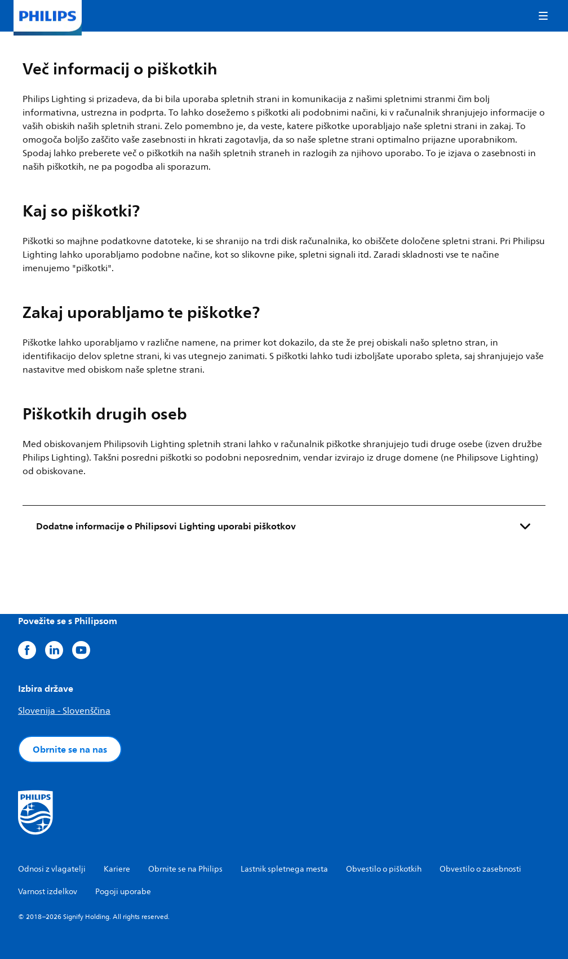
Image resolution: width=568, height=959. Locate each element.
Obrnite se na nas (70, 749)
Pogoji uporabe (123, 891)
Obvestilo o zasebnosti (480, 869)
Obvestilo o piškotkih (383, 869)
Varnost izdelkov (47, 891)
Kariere (117, 869)
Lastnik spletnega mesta (284, 869)
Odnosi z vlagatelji (52, 869)
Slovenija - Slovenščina (64, 711)
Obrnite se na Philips (185, 869)
